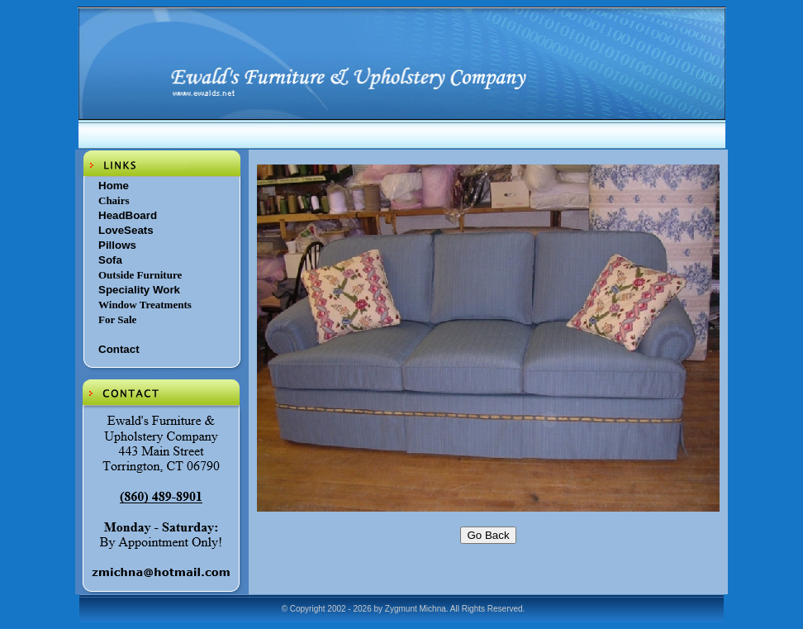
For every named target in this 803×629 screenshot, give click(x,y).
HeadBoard (127, 215)
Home (113, 185)
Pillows (117, 245)
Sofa (110, 260)
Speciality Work (139, 290)
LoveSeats (126, 230)
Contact (119, 349)
